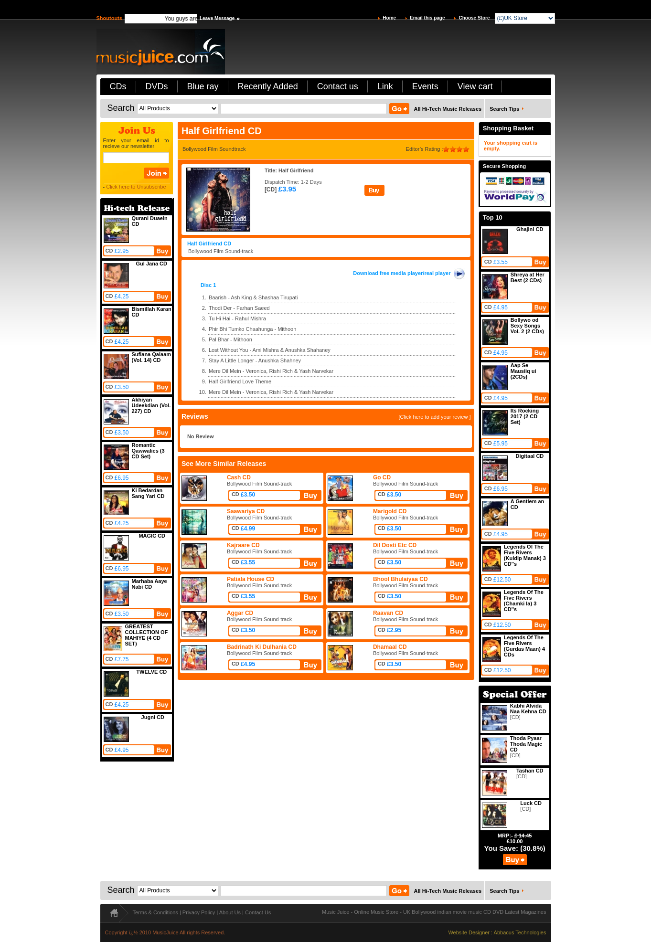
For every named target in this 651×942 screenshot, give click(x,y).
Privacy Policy (198, 912)
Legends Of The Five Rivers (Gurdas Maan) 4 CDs (524, 646)
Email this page (427, 18)
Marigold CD (390, 511)
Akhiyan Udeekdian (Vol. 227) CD (151, 405)
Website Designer (469, 932)
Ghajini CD (529, 229)
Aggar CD (240, 613)
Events (425, 86)
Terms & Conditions (155, 912)
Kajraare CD (243, 545)
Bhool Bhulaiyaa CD (400, 579)
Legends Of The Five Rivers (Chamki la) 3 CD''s (524, 600)
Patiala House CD (250, 579)
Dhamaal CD (390, 647)
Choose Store (474, 18)
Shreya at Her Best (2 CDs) (527, 277)
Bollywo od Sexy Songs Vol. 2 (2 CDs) (527, 325)
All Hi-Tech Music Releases (448, 109)
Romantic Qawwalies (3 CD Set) (148, 450)
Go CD (382, 477)
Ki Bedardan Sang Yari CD (148, 493)
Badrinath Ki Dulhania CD (262, 647)
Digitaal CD (530, 456)
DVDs (157, 86)
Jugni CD (152, 717)
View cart (475, 86)
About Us (230, 912)
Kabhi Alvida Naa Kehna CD (528, 708)
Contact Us (258, 912)
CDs (118, 86)
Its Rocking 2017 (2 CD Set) (525, 416)
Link (385, 86)
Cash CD (239, 477)
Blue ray (203, 86)
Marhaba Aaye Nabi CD (149, 584)
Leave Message (217, 18)
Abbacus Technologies (520, 932)
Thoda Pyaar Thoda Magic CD (526, 743)
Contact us (337, 86)
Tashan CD (530, 770)
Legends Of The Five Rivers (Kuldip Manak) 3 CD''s (525, 555)
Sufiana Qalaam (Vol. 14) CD (151, 357)
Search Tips (504, 109)
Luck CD (531, 803)
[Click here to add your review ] (434, 417)
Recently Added (268, 86)
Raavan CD (388, 613)
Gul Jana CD (151, 263)
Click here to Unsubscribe (136, 187)
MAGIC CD (152, 536)
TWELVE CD (151, 672)
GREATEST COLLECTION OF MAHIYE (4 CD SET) (146, 635)
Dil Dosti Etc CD (394, 545)
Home (389, 18)
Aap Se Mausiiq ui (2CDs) (523, 371)
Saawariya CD (246, 511)
